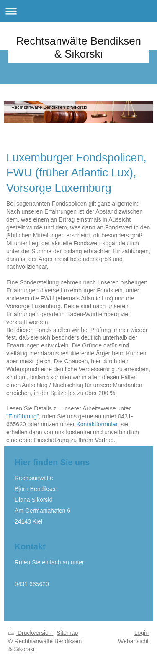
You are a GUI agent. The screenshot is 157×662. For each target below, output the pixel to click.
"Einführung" (22, 416)
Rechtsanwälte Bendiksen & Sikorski (78, 47)
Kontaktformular (96, 424)
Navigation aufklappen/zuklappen (78, 11)
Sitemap (67, 632)
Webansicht (133, 641)
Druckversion (30, 632)
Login (141, 632)
